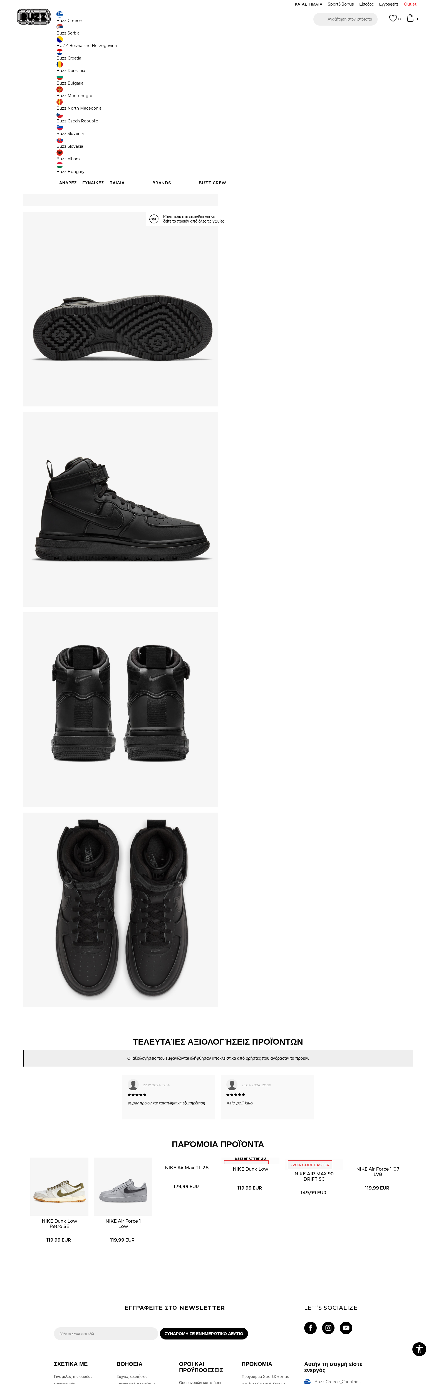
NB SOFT (147, 1380)
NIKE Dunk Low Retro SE (85, 1109)
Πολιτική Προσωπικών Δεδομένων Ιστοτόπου (198, 1293)
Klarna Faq (252, 1306)
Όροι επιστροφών (194, 1312)
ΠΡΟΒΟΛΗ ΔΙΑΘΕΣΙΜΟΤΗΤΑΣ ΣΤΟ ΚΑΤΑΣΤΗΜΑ (301, 198)
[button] (345, 19)
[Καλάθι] (412, 20)
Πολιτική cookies (194, 1304)
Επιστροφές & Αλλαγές (199, 1320)
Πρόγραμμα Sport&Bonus (265, 1276)
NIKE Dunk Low (245, 1067)
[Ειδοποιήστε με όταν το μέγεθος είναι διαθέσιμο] (237, 102)
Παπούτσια (115, 45)
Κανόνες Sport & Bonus (263, 1284)
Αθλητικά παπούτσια (142, 45)
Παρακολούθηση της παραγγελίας (134, 1303)
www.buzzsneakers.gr (94, 1380)
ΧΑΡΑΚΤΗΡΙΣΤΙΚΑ (301, 180)
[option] (218, 35)
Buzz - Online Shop (70, 45)
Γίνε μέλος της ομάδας (73, 1276)
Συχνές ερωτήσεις (132, 1276)
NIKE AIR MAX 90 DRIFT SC (298, 1072)
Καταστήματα (65, 1292)
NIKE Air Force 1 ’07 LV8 (352, 1074)
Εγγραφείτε (388, 4)
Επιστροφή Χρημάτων (136, 1284)
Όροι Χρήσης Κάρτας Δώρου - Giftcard (268, 1295)
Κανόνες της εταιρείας (198, 1328)
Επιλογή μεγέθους (245, 93)
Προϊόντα (96, 45)
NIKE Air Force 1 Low (138, 1109)
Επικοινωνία (64, 1284)
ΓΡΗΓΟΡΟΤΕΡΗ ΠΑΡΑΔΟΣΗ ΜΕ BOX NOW (201, 35)
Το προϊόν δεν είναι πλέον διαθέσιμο (272, 147)
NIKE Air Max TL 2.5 (191, 1066)
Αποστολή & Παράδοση (137, 1292)
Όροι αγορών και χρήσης (200, 1283)
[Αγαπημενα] (395, 20)
